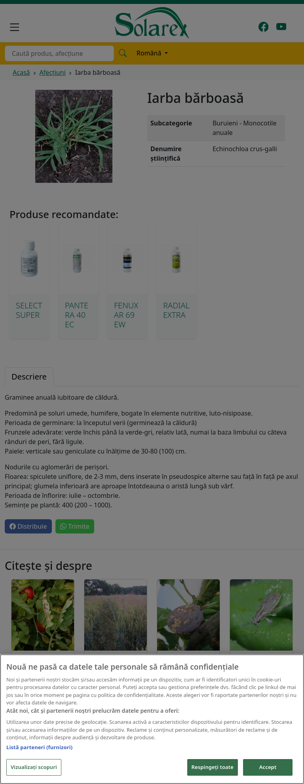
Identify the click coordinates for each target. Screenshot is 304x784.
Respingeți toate (213, 767)
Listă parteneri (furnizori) (39, 747)
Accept (268, 767)
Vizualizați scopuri (34, 767)
